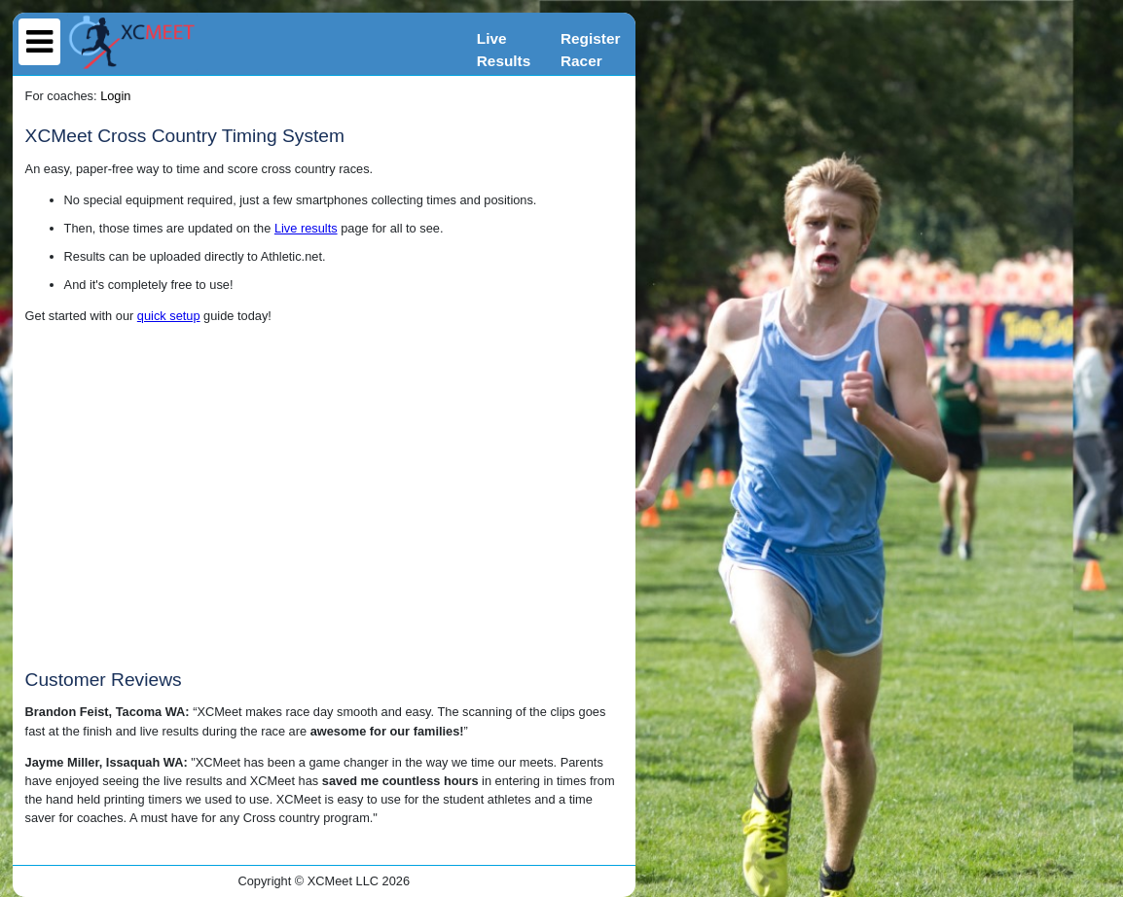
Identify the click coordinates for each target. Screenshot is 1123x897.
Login (115, 96)
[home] (132, 42)
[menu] (39, 41)
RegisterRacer (590, 49)
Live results (306, 228)
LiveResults (503, 49)
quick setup (168, 315)
